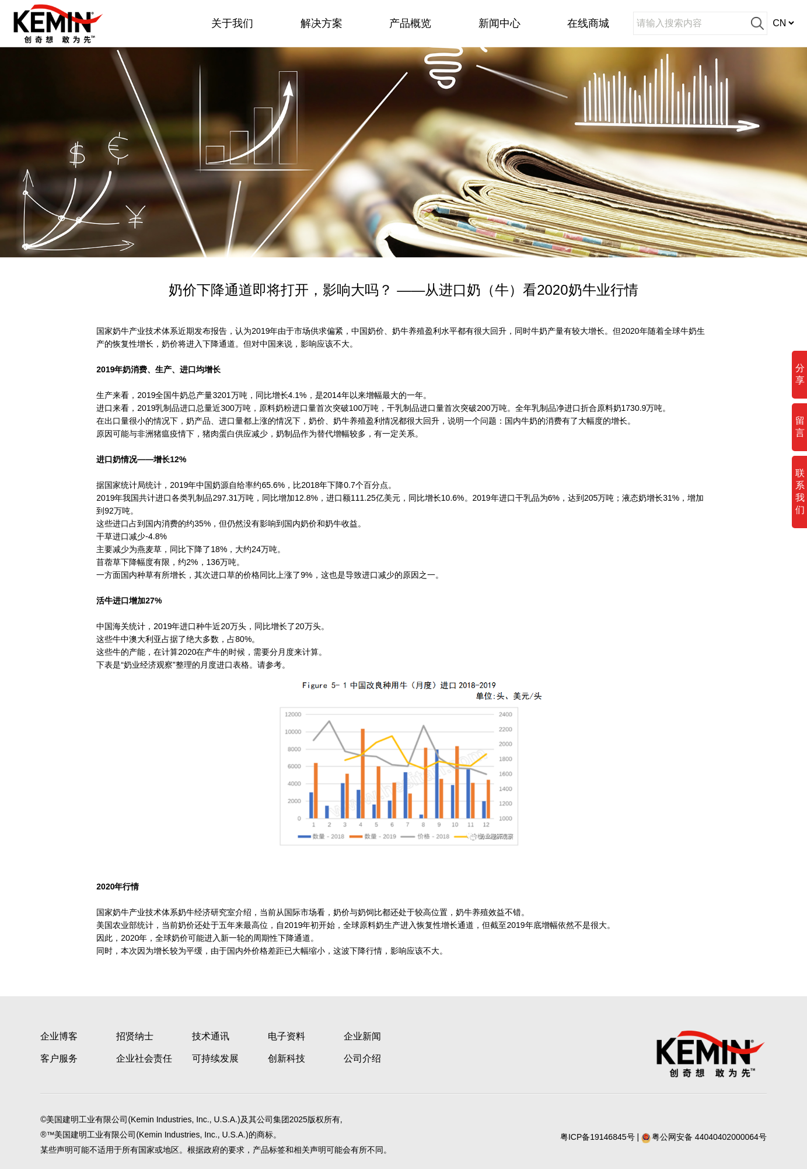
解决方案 (322, 23)
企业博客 (59, 1036)
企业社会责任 (144, 1058)
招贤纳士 (134, 1036)
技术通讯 (210, 1036)
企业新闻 (362, 1036)
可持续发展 (215, 1058)
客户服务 (59, 1058)
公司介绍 (362, 1058)
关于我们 (232, 23)
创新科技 (286, 1058)
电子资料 (286, 1036)
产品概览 (410, 23)
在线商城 (588, 23)
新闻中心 (499, 23)
